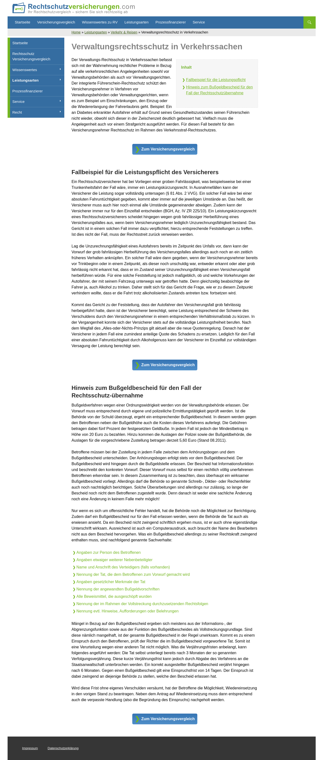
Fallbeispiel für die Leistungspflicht (216, 80)
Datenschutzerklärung (63, 748)
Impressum (30, 748)
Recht (17, 112)
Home (76, 32)
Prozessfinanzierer (171, 22)
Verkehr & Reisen (124, 32)
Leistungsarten (136, 22)
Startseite (22, 22)
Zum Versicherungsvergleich (168, 149)
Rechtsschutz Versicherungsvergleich (31, 56)
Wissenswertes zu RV (100, 22)
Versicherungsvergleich (56, 22)
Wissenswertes (24, 70)
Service (199, 22)
